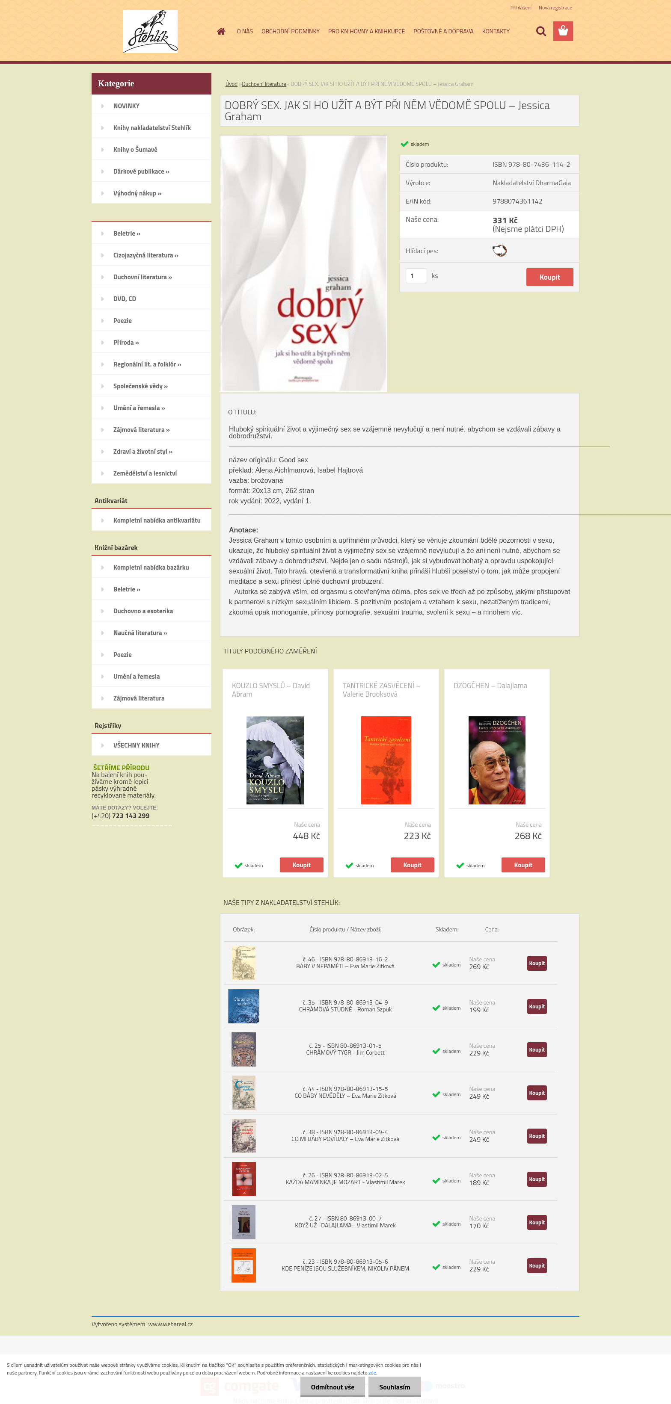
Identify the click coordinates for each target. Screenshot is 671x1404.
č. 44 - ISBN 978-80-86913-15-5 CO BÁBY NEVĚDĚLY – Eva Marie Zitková (345, 1092)
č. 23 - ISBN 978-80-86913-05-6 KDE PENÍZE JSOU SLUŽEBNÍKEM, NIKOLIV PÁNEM (345, 1265)
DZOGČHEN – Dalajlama (490, 685)
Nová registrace (555, 7)
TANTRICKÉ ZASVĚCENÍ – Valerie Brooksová (382, 689)
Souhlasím (394, 1387)
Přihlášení (521, 7)
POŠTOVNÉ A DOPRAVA (443, 31)
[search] (541, 31)
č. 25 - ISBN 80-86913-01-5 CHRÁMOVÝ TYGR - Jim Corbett (345, 1049)
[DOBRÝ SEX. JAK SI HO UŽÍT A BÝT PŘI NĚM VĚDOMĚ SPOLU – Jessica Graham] (303, 139)
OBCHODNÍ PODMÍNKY (290, 31)
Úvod (232, 84)
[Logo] (150, 31)
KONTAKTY (496, 31)
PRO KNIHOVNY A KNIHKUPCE (366, 31)
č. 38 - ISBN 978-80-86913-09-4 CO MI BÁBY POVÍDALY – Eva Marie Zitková (345, 1135)
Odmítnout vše (333, 1387)
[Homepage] (221, 31)
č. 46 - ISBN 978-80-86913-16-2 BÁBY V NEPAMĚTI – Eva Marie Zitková (345, 962)
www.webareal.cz (170, 1323)
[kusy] (416, 275)
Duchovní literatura (264, 84)
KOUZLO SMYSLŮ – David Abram (271, 689)
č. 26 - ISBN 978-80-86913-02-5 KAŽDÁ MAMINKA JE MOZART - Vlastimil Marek (345, 1178)
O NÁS (245, 31)
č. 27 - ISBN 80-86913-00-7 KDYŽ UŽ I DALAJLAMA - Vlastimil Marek (345, 1222)
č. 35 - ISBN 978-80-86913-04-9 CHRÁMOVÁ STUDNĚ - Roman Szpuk (345, 1006)
